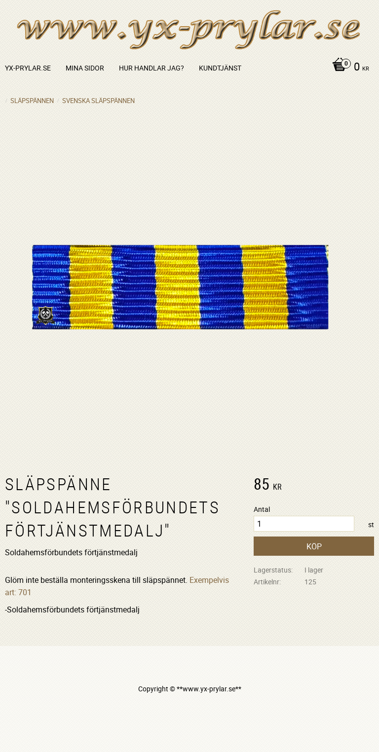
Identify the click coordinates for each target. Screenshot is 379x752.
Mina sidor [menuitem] (85, 67)
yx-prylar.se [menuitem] (28, 67)
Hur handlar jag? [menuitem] (151, 67)
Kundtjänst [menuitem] (220, 67)
